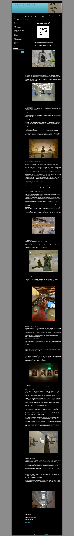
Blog (14, 22)
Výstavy (15, 43)
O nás (15, 18)
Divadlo (15, 26)
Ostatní (15, 38)
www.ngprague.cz (28, 522)
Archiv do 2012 (16, 19)
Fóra (14, 46)
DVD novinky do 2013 (17, 27)
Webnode (46, 534)
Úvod (26, 15)
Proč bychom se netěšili (18, 39)
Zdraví (15, 44)
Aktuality (15, 23)
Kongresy (15, 36)
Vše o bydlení (16, 42)
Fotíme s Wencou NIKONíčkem (19, 30)
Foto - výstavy (16, 31)
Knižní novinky (16, 35)
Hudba (15, 34)
